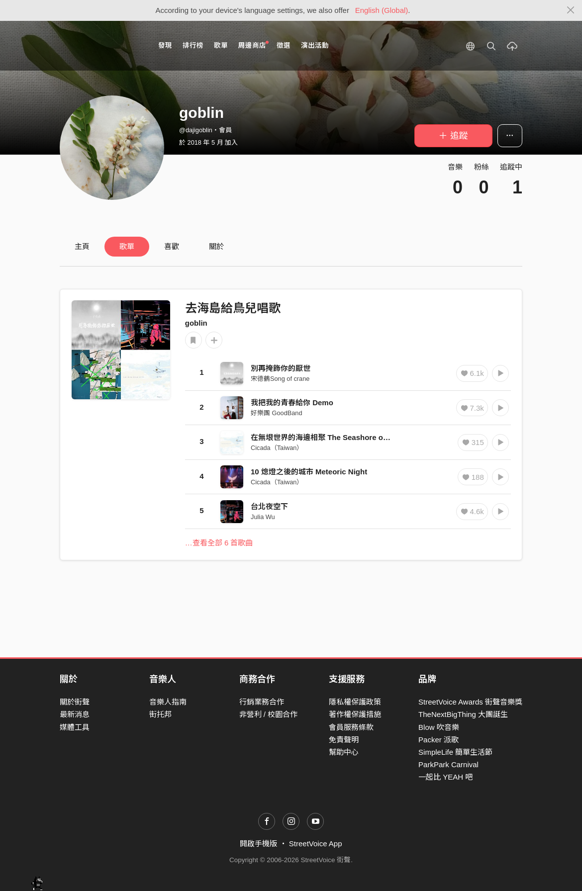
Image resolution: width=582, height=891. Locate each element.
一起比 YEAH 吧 (445, 777)
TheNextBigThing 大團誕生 (463, 714)
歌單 (221, 45)
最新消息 (75, 714)
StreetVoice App (315, 843)
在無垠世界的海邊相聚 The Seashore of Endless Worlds (347, 437)
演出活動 (315, 45)
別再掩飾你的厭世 (280, 368)
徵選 (284, 45)
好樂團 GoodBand (276, 413)
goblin (196, 323)
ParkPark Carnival (448, 764)
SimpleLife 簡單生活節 (455, 752)
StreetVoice (101, 46)
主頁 (82, 246)
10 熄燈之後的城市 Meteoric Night (309, 471)
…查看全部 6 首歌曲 (219, 542)
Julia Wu (263, 517)
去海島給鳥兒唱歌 (233, 308)
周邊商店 (253, 45)
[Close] (571, 10)
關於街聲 (75, 702)
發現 (165, 45)
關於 (216, 246)
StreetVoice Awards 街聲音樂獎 (470, 702)
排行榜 (193, 45)
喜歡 (171, 246)
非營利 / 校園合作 (268, 714)
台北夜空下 (269, 506)
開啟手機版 (258, 843)
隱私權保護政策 (355, 702)
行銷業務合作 (261, 702)
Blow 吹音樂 (438, 727)
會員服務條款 (351, 727)
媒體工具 (75, 727)
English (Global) (381, 10)
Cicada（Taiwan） (277, 447)
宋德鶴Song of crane (280, 378)
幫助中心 (344, 752)
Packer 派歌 (438, 739)
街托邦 (160, 714)
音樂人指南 (168, 702)
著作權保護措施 (355, 714)
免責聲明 (344, 739)
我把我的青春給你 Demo (292, 402)
